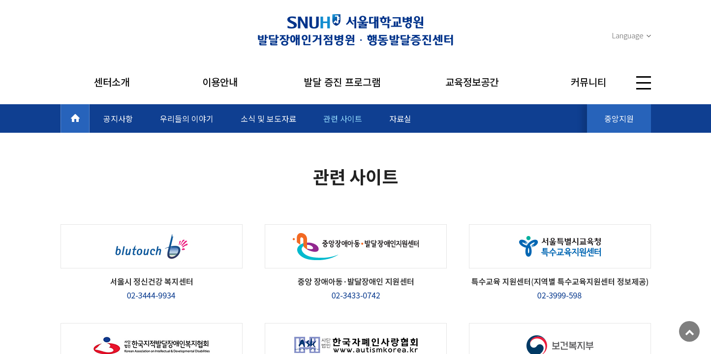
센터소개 (111, 82)
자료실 (400, 118)
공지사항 (118, 118)
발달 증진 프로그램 (342, 82)
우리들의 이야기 (187, 118)
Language (628, 35)
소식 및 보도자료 (268, 118)
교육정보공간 (471, 82)
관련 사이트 (342, 118)
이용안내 (220, 82)
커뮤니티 (588, 82)
